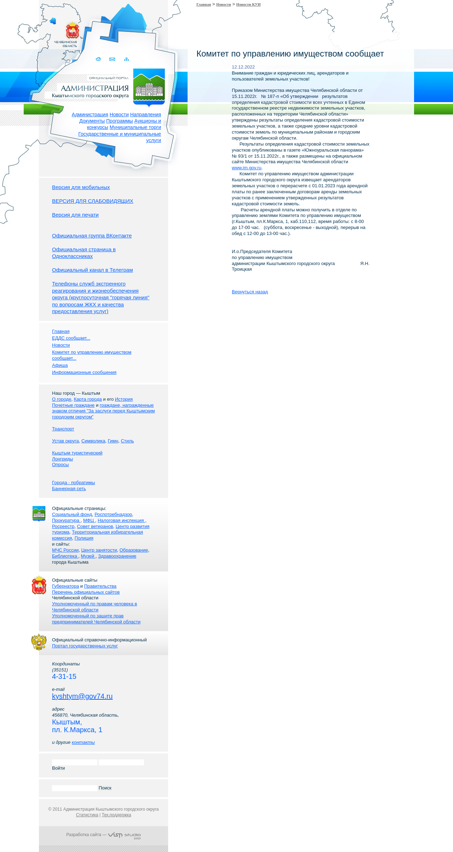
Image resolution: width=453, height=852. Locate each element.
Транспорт (63, 428)
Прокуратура (66, 520)
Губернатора (65, 586)
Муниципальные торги (135, 127)
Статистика (87, 814)
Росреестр (63, 526)
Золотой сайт (19, 31)
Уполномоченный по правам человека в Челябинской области (94, 606)
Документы (92, 121)
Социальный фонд (72, 514)
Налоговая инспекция (121, 520)
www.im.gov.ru (247, 167)
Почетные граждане (73, 405)
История (124, 399)
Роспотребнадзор (113, 514)
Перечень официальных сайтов (86, 592)
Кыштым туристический (77, 453)
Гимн (113, 440)
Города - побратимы (73, 482)
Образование (134, 550)
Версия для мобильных (81, 187)
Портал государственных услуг (85, 645)
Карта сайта (126, 59)
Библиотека (65, 556)
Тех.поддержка (116, 814)
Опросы (60, 464)
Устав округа (65, 440)
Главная (203, 4)
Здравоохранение (117, 556)
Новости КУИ (248, 4)
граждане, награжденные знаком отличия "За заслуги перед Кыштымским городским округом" (103, 411)
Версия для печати (75, 215)
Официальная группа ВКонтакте (92, 236)
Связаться (112, 59)
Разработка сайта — (103, 834)
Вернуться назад (250, 291)
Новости (119, 114)
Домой (98, 59)
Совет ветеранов (95, 526)
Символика (93, 440)
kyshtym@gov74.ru (82, 696)
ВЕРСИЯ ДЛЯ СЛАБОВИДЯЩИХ (92, 201)
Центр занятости (99, 550)
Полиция (84, 538)
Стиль (127, 440)
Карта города (88, 399)
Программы (119, 121)
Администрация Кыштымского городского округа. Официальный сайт (107, 86)
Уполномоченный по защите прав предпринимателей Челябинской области (96, 618)
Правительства (100, 586)
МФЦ (89, 520)
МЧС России (65, 550)
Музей (88, 556)
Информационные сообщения (84, 372)
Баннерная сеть (69, 488)
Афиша (60, 365)
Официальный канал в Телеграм (92, 270)
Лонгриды (62, 459)
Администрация (90, 114)
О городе (61, 399)
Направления (145, 114)
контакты (83, 742)
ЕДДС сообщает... (71, 338)
